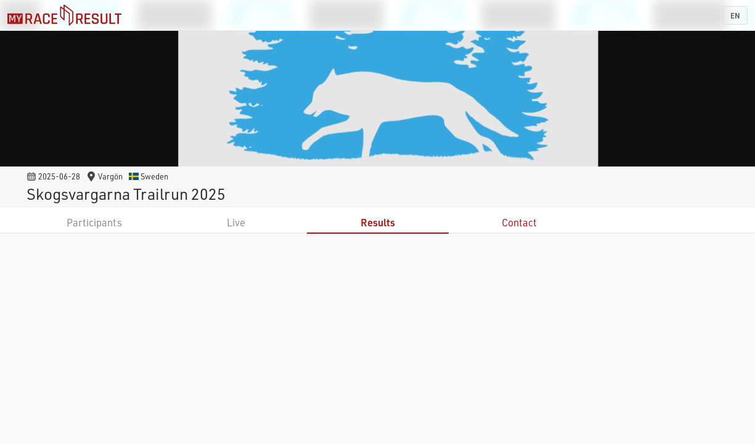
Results (378, 222)
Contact (519, 222)
